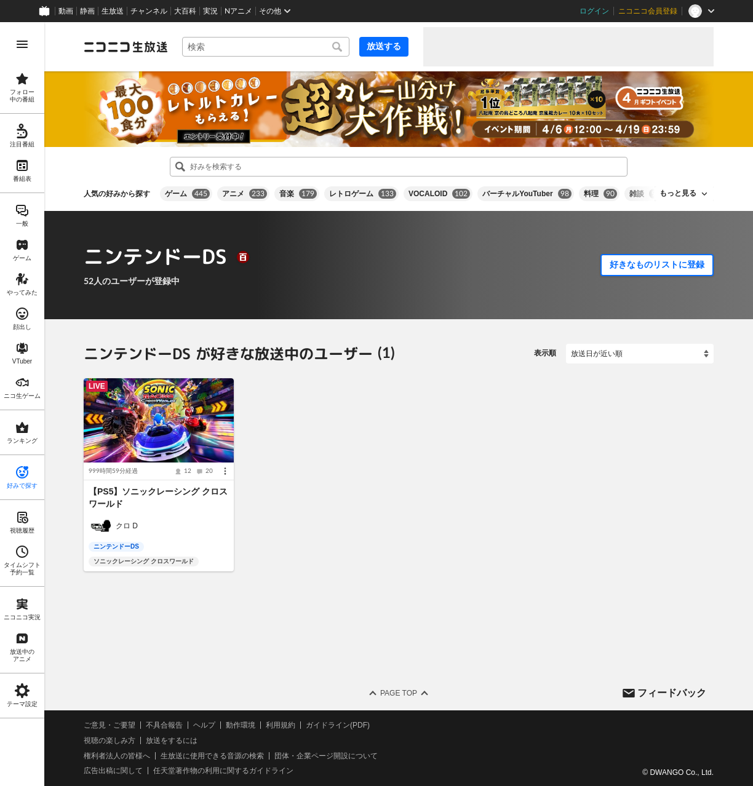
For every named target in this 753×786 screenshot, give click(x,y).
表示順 (545, 353)
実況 (210, 11)
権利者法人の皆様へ (117, 756)
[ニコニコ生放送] (125, 46)
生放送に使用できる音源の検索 (212, 756)
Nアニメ (238, 11)
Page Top (398, 693)
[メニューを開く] (22, 44)
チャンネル (148, 11)
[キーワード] (265, 47)
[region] (22, 404)
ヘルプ (204, 725)
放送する (384, 46)
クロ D (127, 526)
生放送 (113, 11)
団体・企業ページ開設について (326, 756)
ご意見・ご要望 (109, 725)
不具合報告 (164, 725)
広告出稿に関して (113, 770)
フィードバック (671, 692)
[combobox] (265, 47)
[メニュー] (225, 471)
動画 (65, 11)
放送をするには (171, 740)
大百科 (185, 11)
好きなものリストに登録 (657, 264)
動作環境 (240, 725)
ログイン (594, 11)
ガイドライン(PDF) (338, 725)
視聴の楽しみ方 (109, 740)
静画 (87, 11)
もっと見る (677, 193)
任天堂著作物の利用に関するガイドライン (223, 770)
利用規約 (280, 725)
